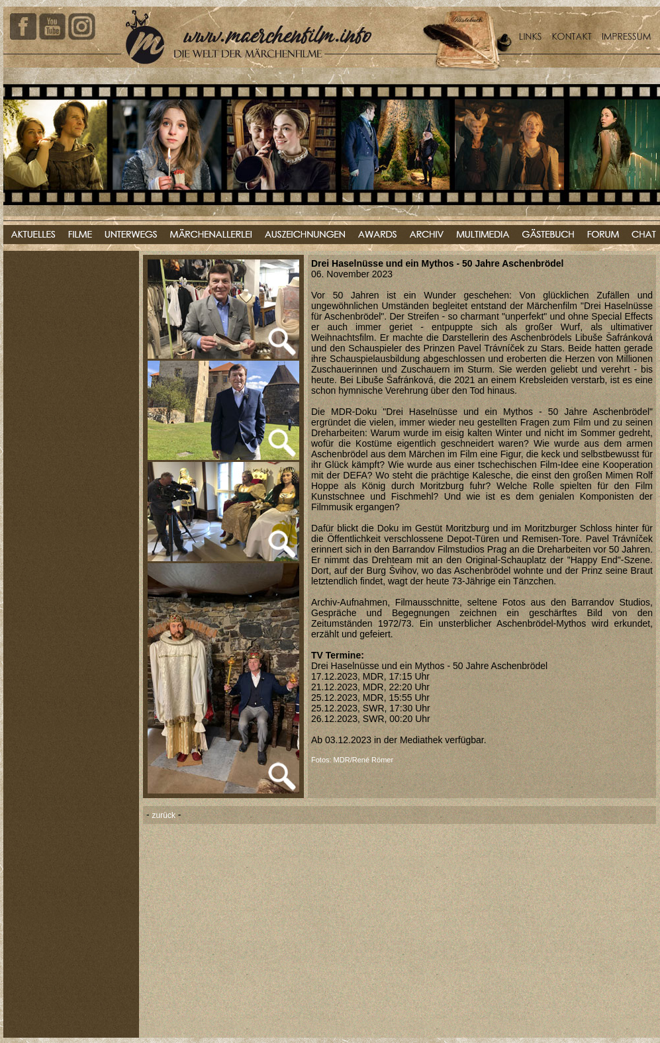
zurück (163, 815)
